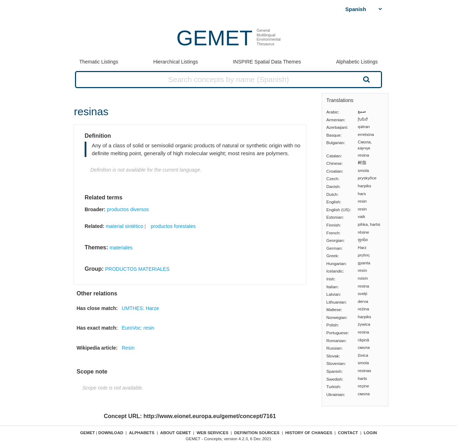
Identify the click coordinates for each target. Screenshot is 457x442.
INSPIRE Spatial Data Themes (267, 62)
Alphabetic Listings (357, 62)
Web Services (212, 432)
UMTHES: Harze (140, 308)
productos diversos (128, 209)
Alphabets (141, 432)
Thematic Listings (98, 62)
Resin (128, 348)
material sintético (124, 226)
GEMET (214, 38)
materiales (121, 247)
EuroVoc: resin (138, 328)
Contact (348, 432)
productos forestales (173, 226)
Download (110, 432)
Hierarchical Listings (175, 62)
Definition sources (257, 432)
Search (365, 79)
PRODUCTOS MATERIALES (137, 269)
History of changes (308, 432)
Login (370, 432)
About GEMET (175, 432)
